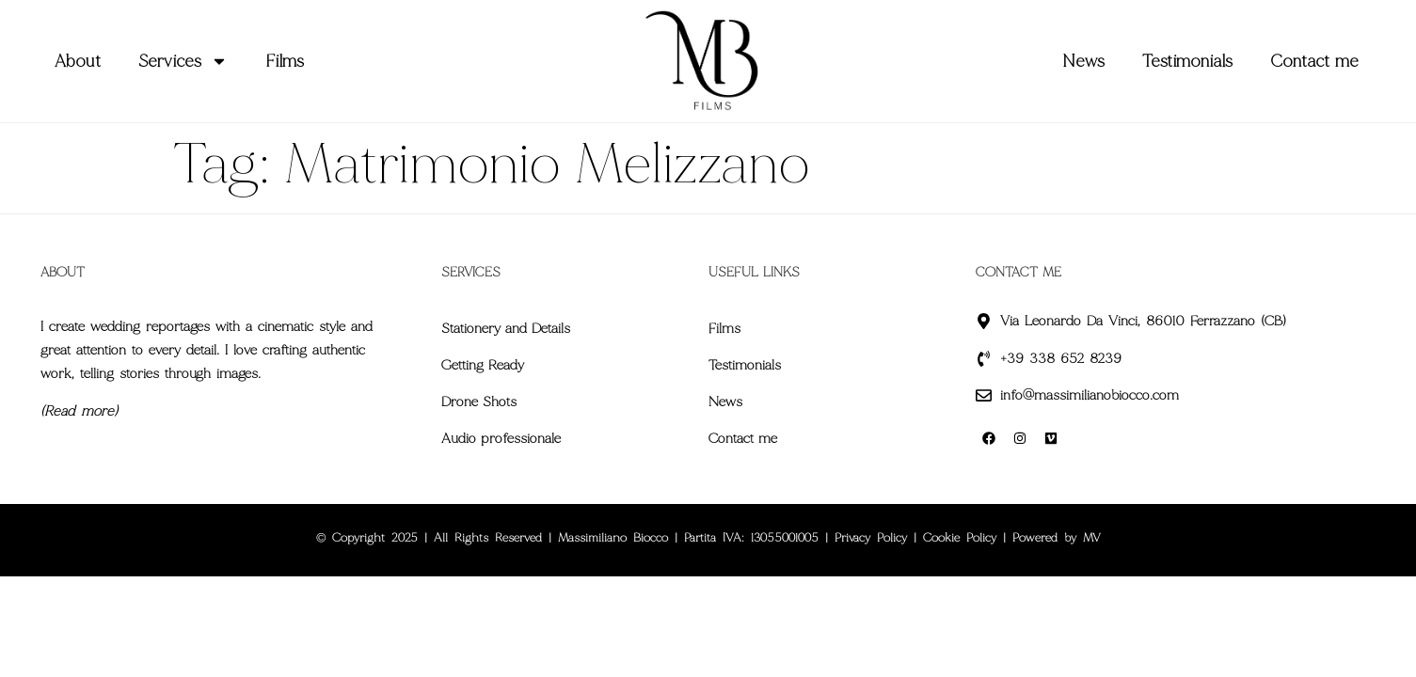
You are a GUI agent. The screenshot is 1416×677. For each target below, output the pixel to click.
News (1083, 61)
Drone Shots (479, 401)
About (78, 61)
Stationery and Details (505, 328)
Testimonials (1187, 61)
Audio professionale (501, 438)
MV (1092, 537)
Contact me (1314, 61)
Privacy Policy (871, 537)
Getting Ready (482, 364)
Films (284, 61)
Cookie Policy (959, 537)
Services (183, 61)
